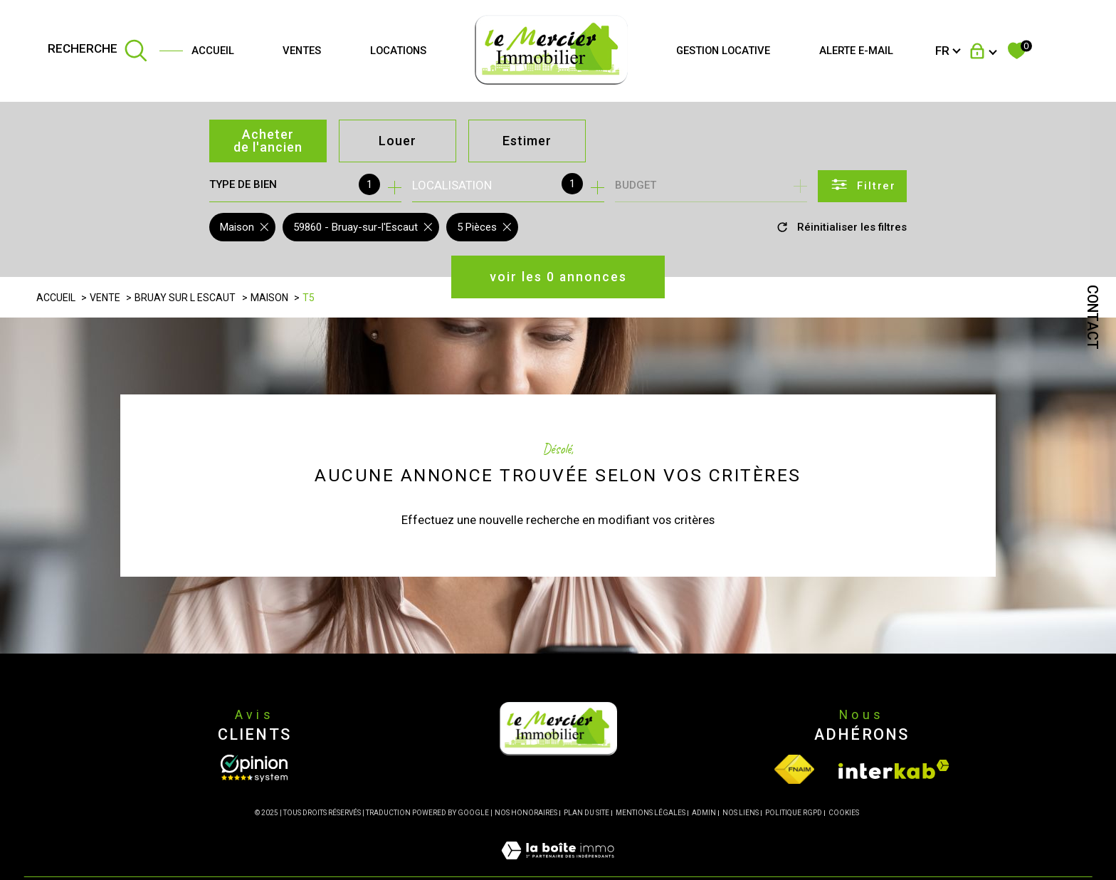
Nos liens (740, 813)
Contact (1092, 317)
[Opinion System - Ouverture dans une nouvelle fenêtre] (254, 768)
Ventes (302, 50)
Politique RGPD (793, 813)
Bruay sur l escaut (185, 297)
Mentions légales (650, 813)
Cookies (843, 813)
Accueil (212, 50)
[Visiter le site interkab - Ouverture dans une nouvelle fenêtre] (893, 769)
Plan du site (586, 813)
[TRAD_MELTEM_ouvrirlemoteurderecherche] (97, 51)
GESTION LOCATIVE (723, 50)
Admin (704, 813)
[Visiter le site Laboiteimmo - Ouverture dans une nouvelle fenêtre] (557, 867)
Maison (269, 297)
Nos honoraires (526, 813)
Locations (398, 50)
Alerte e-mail (856, 50)
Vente (105, 297)
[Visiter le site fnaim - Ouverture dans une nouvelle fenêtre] (794, 769)
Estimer (527, 140)
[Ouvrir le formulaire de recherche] (862, 186)
